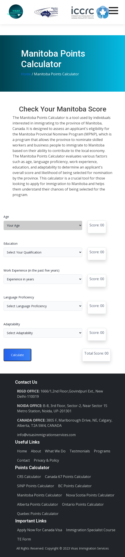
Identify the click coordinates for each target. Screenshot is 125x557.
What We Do (55, 451)
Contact (23, 460)
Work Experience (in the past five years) (31, 270)
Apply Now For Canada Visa (39, 529)
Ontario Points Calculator (83, 504)
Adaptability (12, 324)
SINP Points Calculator (35, 485)
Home (26, 74)
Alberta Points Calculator (37, 504)
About (36, 451)
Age (6, 217)
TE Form (24, 539)
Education (11, 243)
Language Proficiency (19, 297)
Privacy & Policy (46, 460)
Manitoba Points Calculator (39, 495)
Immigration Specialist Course (90, 529)
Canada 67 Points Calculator (68, 476)
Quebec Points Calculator (38, 513)
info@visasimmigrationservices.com (46, 434)
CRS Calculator (29, 476)
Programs (102, 451)
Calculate (17, 355)
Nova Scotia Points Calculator (90, 495)
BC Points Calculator (75, 485)
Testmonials (80, 451)
